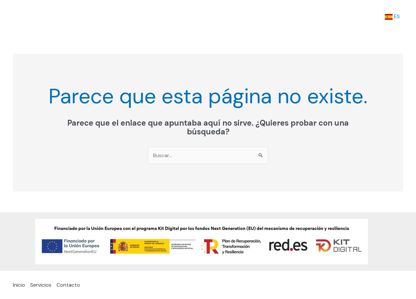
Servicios (335, 16)
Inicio (308, 16)
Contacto (368, 16)
